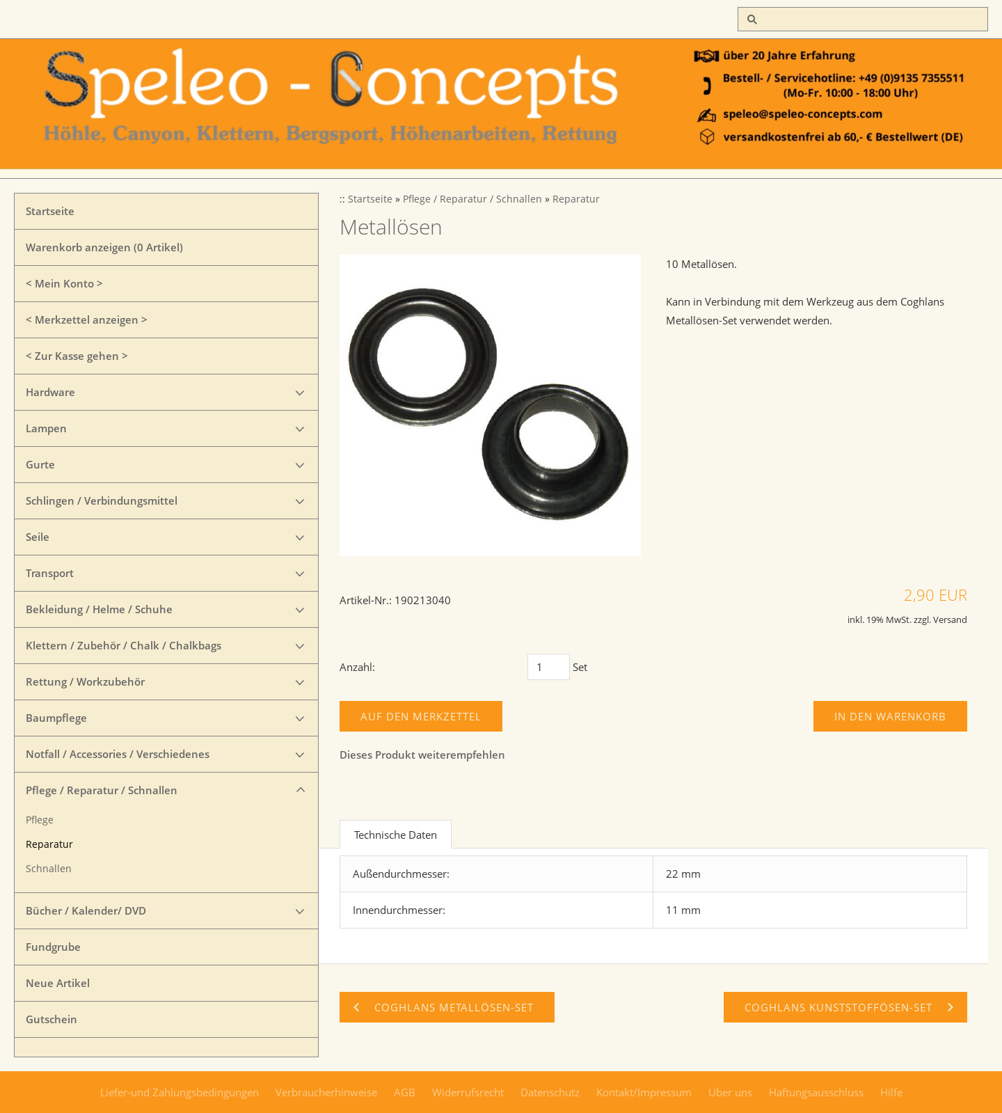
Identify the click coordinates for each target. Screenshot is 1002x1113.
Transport (50, 573)
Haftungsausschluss (816, 1092)
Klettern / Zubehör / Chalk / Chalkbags (123, 645)
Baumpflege (56, 718)
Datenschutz (550, 1092)
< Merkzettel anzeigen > (87, 319)
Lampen (46, 428)
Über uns (730, 1092)
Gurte (40, 464)
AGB (404, 1092)
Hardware (50, 392)
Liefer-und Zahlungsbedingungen (179, 1092)
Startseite (50, 211)
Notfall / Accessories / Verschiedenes (117, 754)
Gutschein (51, 1019)
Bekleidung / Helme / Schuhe (99, 609)
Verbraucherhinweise (326, 1092)
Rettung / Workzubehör (85, 681)
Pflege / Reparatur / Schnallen (101, 790)
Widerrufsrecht (468, 1092)
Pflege (40, 820)
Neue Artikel (58, 983)
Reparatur (49, 844)
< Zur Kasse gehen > (77, 356)
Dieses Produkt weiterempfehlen (422, 754)
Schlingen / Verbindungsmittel (101, 500)
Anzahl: (357, 667)
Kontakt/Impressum (644, 1092)
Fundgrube (53, 947)
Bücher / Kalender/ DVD (86, 910)
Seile (37, 537)
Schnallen (49, 868)
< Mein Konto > (64, 283)
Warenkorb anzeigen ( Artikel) (104, 247)
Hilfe (891, 1092)
